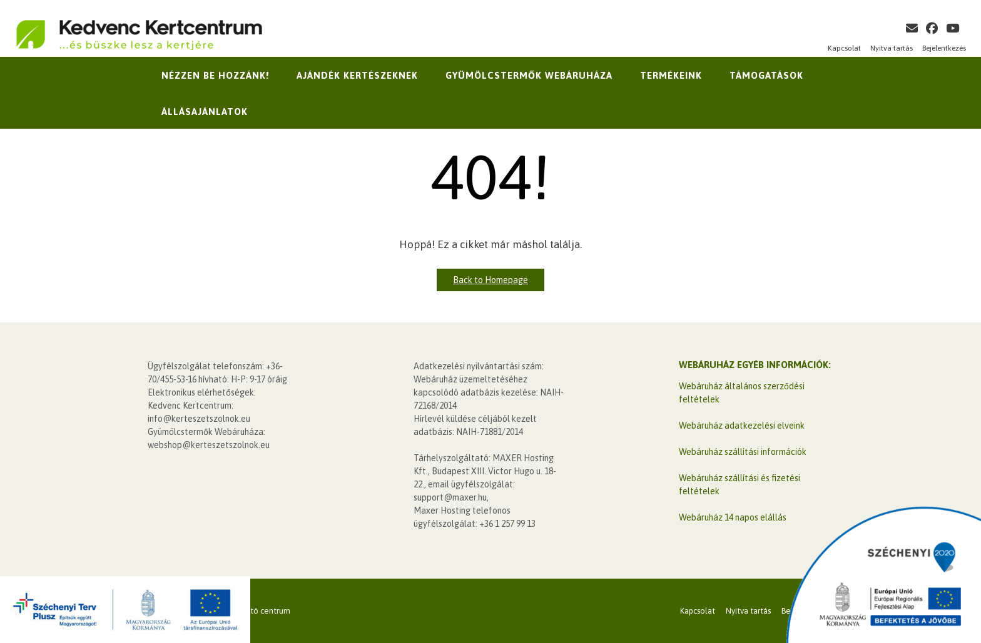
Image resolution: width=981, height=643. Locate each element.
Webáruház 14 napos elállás (732, 517)
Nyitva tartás (891, 48)
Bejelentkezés (944, 48)
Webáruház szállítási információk (742, 452)
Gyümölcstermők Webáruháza (528, 75)
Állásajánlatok (204, 111)
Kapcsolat (844, 48)
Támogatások (766, 75)
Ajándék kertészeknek (357, 75)
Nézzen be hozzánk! (215, 75)
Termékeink (671, 75)
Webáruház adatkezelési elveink (742, 426)
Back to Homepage (490, 280)
